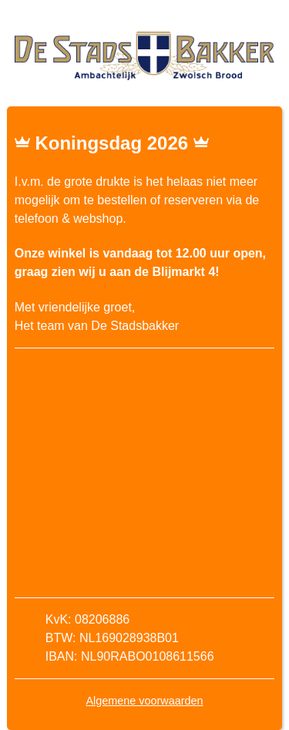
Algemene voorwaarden (144, 701)
